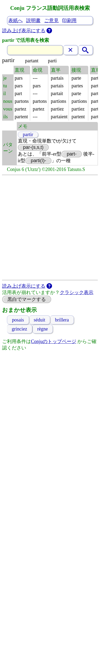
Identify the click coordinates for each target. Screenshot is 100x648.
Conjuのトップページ (53, 341)
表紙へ (15, 20)
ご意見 (51, 20)
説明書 (33, 20)
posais (18, 320)
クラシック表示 (76, 292)
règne (42, 329)
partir (28, 134)
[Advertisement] (50, 228)
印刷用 (69, 20)
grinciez (19, 329)
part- (72, 154)
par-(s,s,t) (33, 147)
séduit (39, 320)
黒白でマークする (26, 299)
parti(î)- (38, 160)
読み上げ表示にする (23, 30)
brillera (62, 320)
